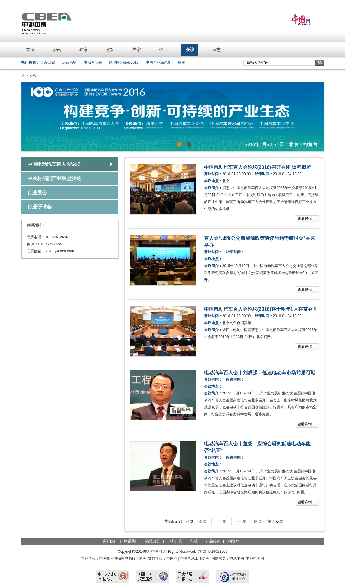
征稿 (194, 541)
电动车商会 (93, 62)
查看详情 (305, 219)
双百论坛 (69, 62)
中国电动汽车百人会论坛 (54, 164)
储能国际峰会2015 (124, 62)
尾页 (258, 521)
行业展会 (37, 192)
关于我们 (109, 541)
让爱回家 (48, 62)
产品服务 (213, 541)
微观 (181, 62)
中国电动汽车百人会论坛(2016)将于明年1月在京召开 (260, 309)
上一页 (220, 521)
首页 (203, 521)
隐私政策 (152, 541)
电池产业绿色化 (158, 62)
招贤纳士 (235, 541)
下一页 (240, 521)
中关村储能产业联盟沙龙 (54, 178)
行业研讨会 (40, 206)
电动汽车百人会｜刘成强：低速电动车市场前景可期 (259, 372)
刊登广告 (175, 541)
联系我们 (131, 541)
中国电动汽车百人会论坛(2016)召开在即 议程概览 (257, 167)
